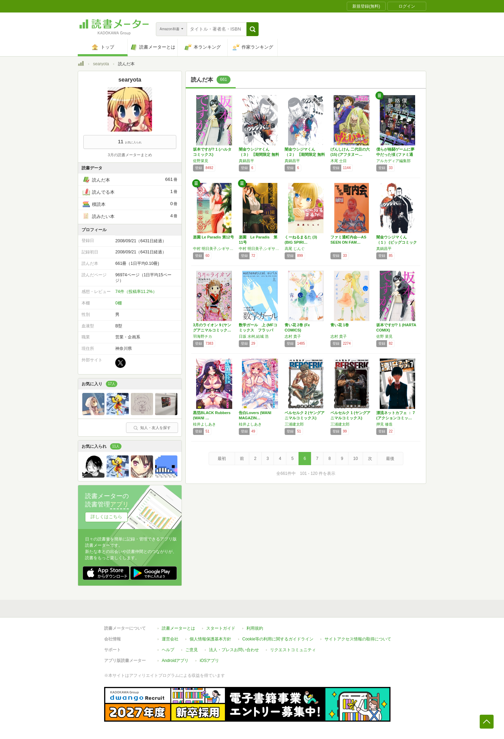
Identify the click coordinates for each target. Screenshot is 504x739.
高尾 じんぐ (295, 248)
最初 (222, 458)
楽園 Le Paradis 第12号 (213, 237)
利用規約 (254, 628)
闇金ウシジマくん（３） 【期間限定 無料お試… (259, 154)
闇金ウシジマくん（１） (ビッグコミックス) (396, 242)
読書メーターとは (178, 628)
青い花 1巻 (339, 325)
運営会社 (170, 639)
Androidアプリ (175, 660)
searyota (101, 63)
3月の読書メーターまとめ (130, 155)
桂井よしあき (204, 424)
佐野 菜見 (384, 336)
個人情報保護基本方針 (210, 639)
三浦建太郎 (294, 424)
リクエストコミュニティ (293, 650)
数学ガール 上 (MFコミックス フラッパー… (258, 330)
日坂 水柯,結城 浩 (254, 336)
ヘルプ (168, 650)
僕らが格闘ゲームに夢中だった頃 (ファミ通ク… (395, 154)
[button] (252, 29)
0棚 (118, 303)
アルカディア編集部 (393, 161)
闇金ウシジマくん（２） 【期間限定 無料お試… (305, 154)
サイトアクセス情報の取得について (358, 639)
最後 (390, 458)
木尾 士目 (338, 161)
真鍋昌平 (246, 161)
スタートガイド (220, 628)
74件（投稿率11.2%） (136, 291)
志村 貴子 (293, 336)
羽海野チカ (202, 336)
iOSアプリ (209, 660)
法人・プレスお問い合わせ (234, 650)
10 (355, 458)
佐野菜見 (200, 161)
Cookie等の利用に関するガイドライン (277, 639)
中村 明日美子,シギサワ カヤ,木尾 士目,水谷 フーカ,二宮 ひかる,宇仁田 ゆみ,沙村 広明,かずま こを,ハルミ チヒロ (214, 248)
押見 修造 (384, 424)
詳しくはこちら (106, 516)
